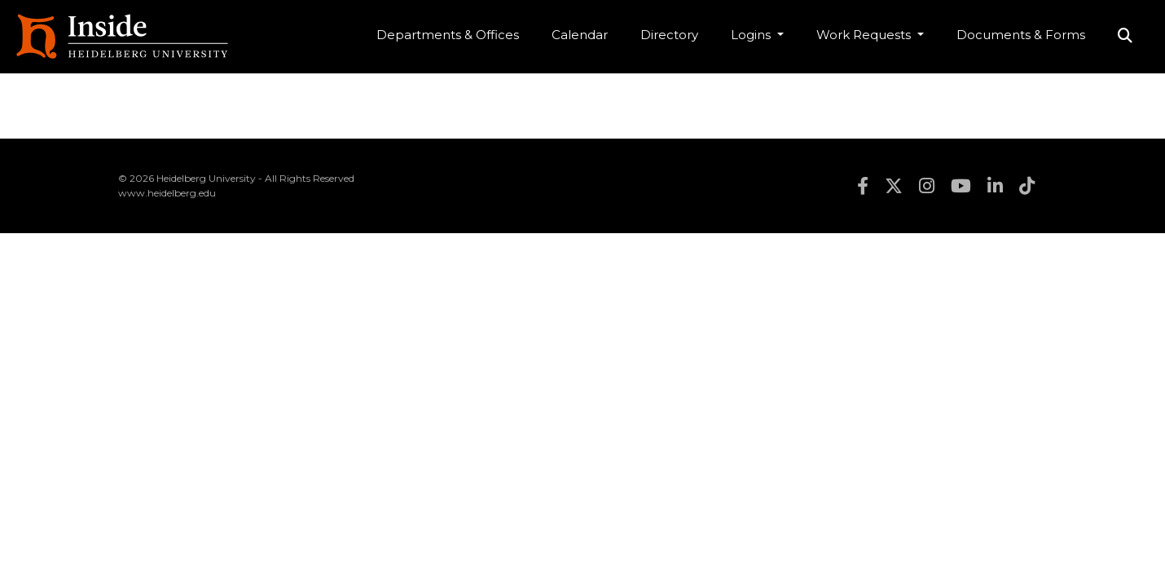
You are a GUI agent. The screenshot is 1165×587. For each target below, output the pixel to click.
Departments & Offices (447, 34)
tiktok (1027, 186)
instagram (926, 186)
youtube (961, 186)
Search (1125, 36)
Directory (669, 34)
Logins (752, 34)
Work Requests (865, 34)
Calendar (580, 34)
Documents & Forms (1020, 34)
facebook (862, 186)
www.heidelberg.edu (167, 193)
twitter (894, 186)
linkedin (995, 186)
